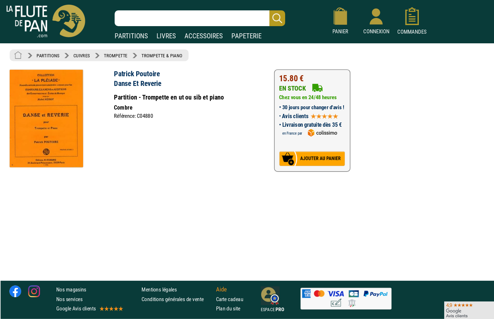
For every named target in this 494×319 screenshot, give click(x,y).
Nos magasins (71, 290)
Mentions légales (159, 290)
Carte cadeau (229, 299)
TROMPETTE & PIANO (162, 55)
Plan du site (228, 308)
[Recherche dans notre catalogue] (200, 18)
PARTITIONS (131, 36)
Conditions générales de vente (177, 299)
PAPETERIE (246, 36)
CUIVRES (81, 55)
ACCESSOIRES (203, 36)
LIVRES (166, 36)
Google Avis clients (89, 308)
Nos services (69, 299)
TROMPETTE (116, 55)
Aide (221, 289)
